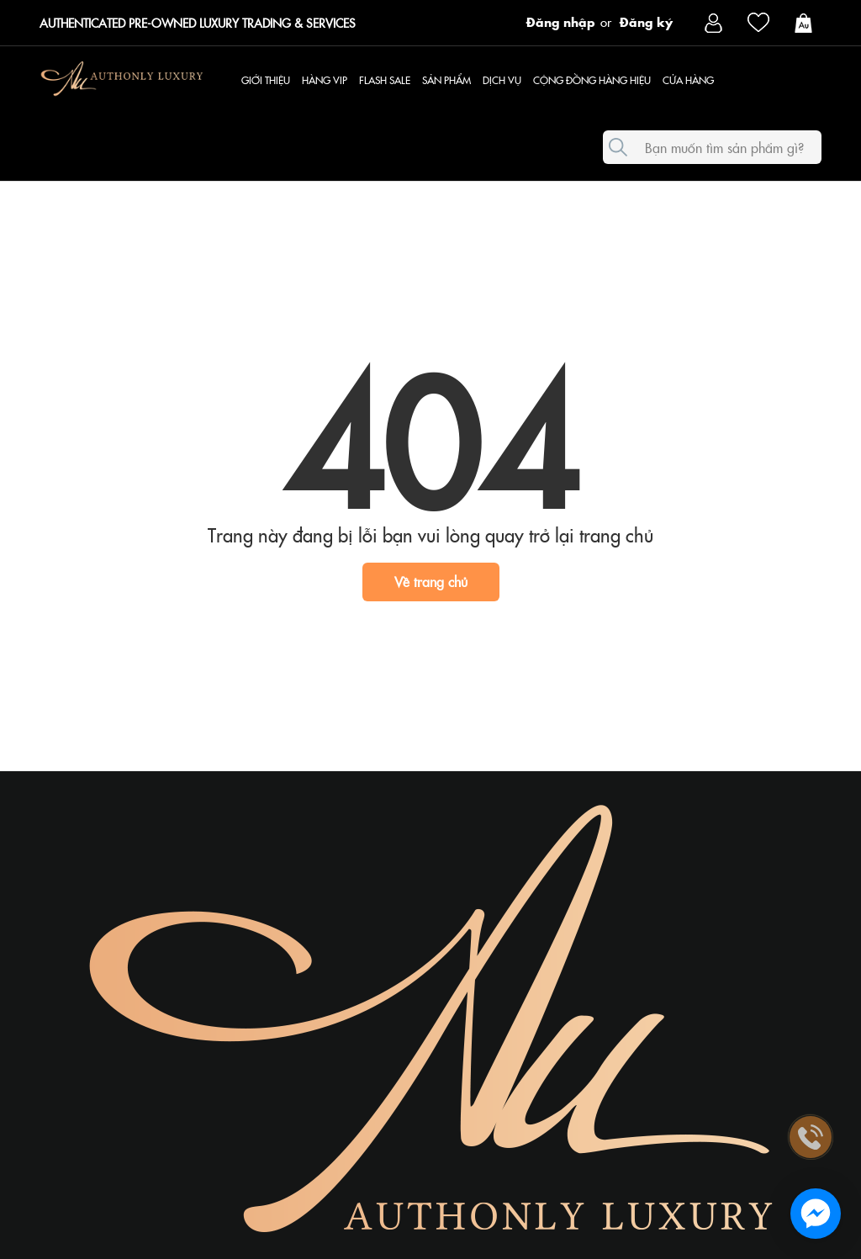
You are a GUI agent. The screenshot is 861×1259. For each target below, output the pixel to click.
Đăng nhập (560, 21)
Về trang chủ (430, 581)
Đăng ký (646, 21)
